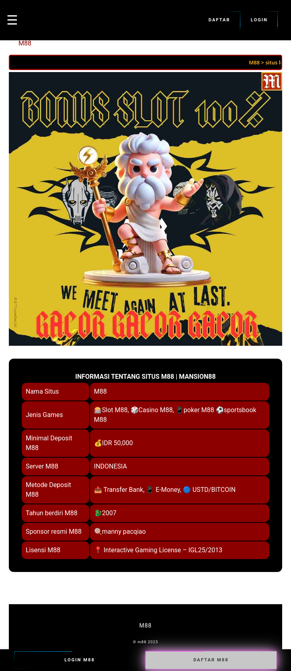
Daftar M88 (211, 660)
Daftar (219, 20)
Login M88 (79, 660)
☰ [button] (12, 20)
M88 (24, 43)
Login (259, 20)
